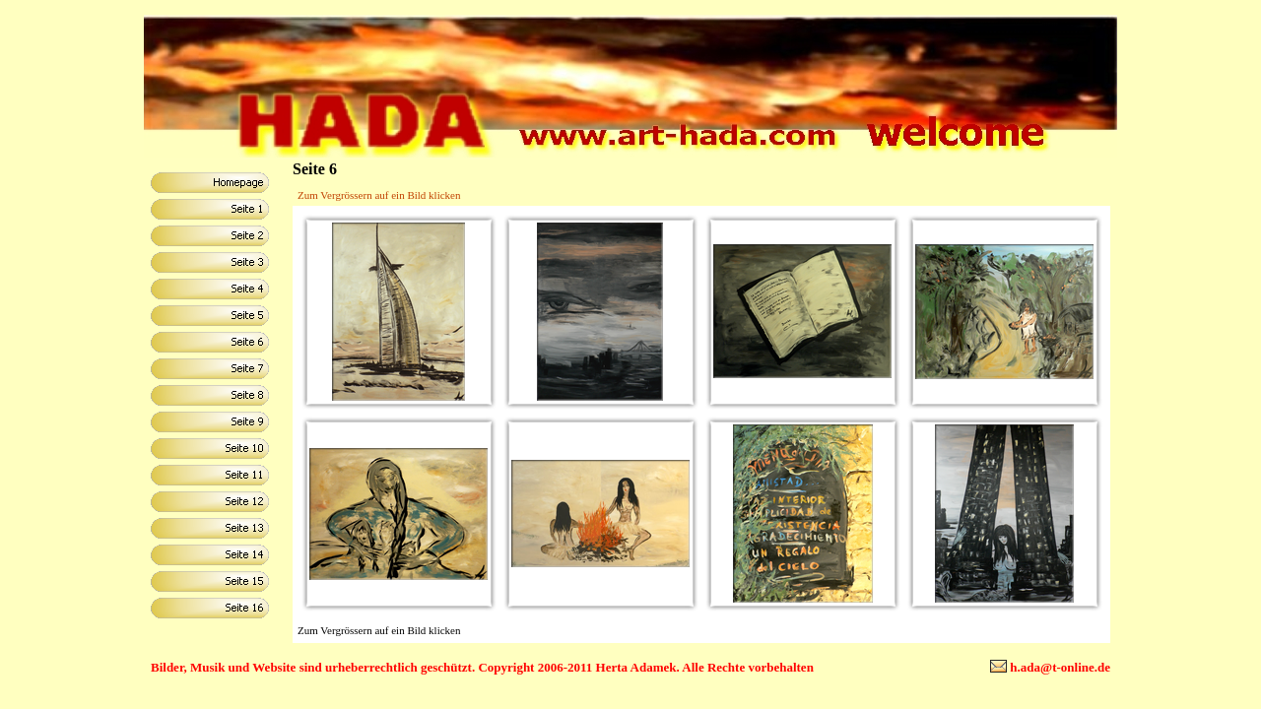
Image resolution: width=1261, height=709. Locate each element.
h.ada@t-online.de (1060, 667)
